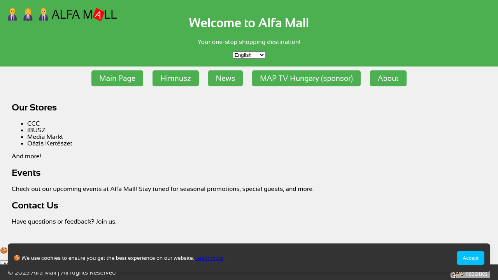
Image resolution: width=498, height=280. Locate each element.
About (388, 78)
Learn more (209, 258)
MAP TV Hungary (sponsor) (306, 78)
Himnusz (175, 78)
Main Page (117, 78)
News (225, 78)
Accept (471, 258)
